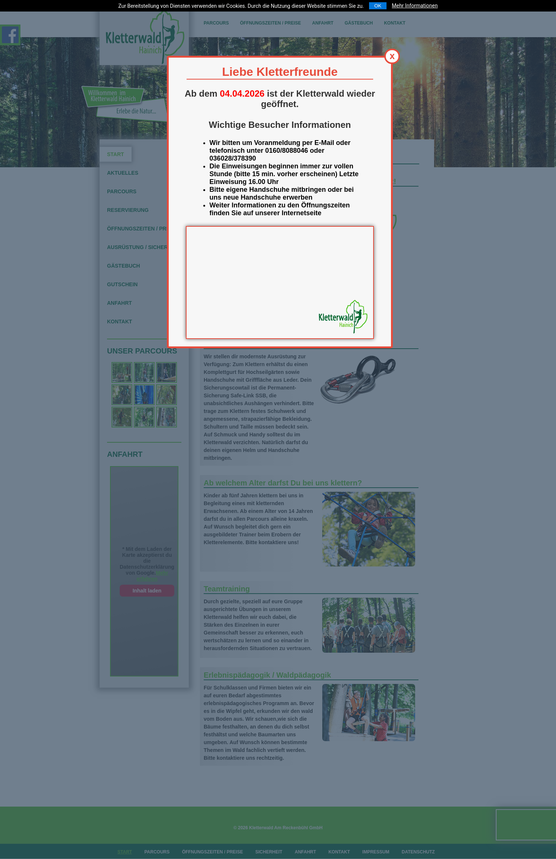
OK (377, 6)
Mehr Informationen (414, 6)
